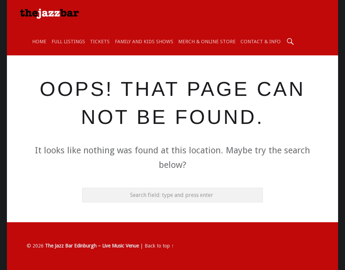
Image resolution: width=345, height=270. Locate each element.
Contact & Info (260, 41)
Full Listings (68, 41)
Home (39, 41)
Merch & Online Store (207, 41)
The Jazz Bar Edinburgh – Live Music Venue (92, 246)
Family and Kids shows (144, 41)
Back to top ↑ (159, 246)
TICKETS (100, 41)
